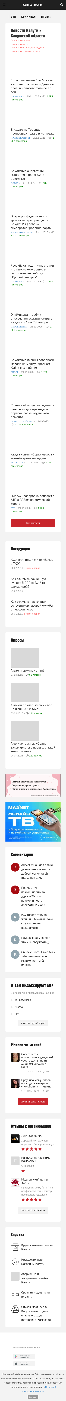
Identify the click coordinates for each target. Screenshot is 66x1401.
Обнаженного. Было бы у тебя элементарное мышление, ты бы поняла (38, 958)
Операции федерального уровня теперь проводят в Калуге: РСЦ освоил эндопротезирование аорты (31, 222)
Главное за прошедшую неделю (27, 47)
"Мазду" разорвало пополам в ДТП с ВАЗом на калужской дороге (33, 499)
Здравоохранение (22, 232)
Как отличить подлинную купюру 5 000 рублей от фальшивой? (28, 582)
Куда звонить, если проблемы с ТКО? (32, 561)
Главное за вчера (19, 44)
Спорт (15, 372)
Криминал (28, 17)
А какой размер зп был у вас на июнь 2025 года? (31, 707)
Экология (17, 462)
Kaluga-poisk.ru (33, 5)
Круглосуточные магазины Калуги (32, 1262)
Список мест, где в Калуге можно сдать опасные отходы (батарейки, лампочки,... (37, 1313)
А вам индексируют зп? (28, 670)
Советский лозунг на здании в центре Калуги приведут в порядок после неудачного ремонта (32, 411)
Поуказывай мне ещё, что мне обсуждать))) (36, 940)
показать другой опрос (33, 1023)
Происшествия (51, 17)
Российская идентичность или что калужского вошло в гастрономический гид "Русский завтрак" (32, 271)
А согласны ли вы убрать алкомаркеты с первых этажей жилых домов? (33, 747)
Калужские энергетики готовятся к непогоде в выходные (27, 174)
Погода (16, 183)
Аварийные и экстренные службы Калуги (34, 1278)
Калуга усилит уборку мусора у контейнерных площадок (33, 456)
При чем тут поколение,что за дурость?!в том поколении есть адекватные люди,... (35, 896)
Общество (17, 96)
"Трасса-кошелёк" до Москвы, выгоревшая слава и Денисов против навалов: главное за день (32, 86)
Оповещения (19, 326)
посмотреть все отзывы (33, 1210)
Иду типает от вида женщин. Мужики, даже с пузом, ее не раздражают (37, 921)
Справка (17, 1234)
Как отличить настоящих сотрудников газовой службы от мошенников (32, 605)
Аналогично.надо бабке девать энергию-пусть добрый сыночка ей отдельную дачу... (37, 871)
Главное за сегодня (20, 40)
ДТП (13, 17)
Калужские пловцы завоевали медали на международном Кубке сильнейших (32, 363)
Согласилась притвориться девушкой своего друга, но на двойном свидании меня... (37, 1060)
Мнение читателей (26, 1044)
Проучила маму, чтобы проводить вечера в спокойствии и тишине (36, 1083)
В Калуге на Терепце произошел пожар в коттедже (33, 131)
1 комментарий (32, 613)
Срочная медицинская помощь (36, 1294)
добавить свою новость (33, 1101)
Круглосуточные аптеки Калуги (37, 1247)
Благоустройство (22, 421)
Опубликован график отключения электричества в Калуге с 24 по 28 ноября (31, 318)
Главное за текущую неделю (25, 51)
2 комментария (32, 568)
